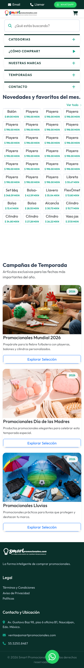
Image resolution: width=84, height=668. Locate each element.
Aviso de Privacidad (16, 593)
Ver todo (73, 105)
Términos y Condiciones (19, 588)
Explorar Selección (41, 359)
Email (14, 4)
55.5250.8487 (18, 643)
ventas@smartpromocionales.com (32, 635)
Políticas (8, 598)
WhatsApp (65, 4)
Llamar (37, 4)
